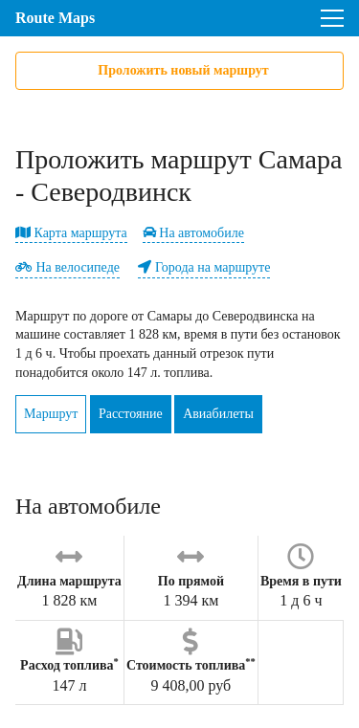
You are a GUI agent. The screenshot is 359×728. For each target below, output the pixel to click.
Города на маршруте (204, 267)
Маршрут (51, 414)
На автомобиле (193, 233)
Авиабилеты (218, 414)
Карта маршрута (71, 233)
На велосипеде (67, 267)
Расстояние (131, 414)
